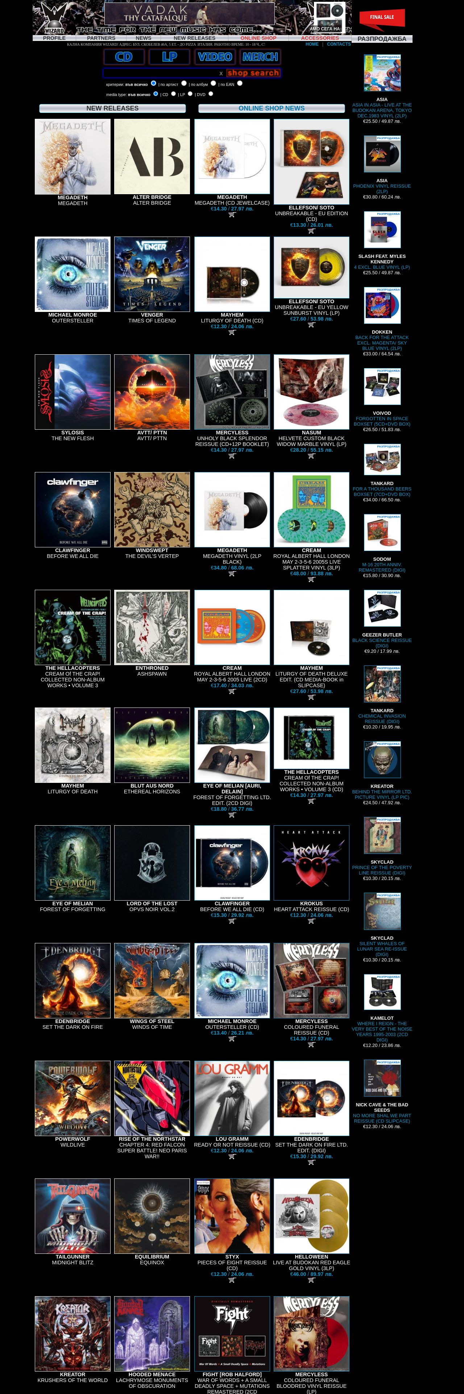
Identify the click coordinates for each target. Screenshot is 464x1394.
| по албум (198, 84)
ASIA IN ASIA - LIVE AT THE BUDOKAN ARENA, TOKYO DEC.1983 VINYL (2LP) (382, 86)
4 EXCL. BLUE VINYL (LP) (382, 240)
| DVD (200, 94)
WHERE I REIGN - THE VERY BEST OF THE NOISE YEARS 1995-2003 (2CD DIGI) (382, 1008)
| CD (164, 94)
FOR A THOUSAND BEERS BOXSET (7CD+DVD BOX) (382, 470)
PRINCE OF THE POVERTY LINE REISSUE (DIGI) (382, 846)
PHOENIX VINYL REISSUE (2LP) (382, 164)
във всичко (136, 84)
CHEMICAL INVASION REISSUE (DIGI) (382, 694)
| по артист (168, 84)
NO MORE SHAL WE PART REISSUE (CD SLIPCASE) (382, 1092)
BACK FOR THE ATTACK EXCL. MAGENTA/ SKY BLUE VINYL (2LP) (382, 319)
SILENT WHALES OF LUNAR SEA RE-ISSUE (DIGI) (382, 925)
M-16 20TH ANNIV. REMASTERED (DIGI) (382, 543)
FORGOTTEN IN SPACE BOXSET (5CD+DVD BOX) (382, 397)
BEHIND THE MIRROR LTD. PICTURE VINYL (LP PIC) (382, 770)
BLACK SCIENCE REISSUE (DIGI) (382, 619)
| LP (181, 94)
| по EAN (227, 84)
